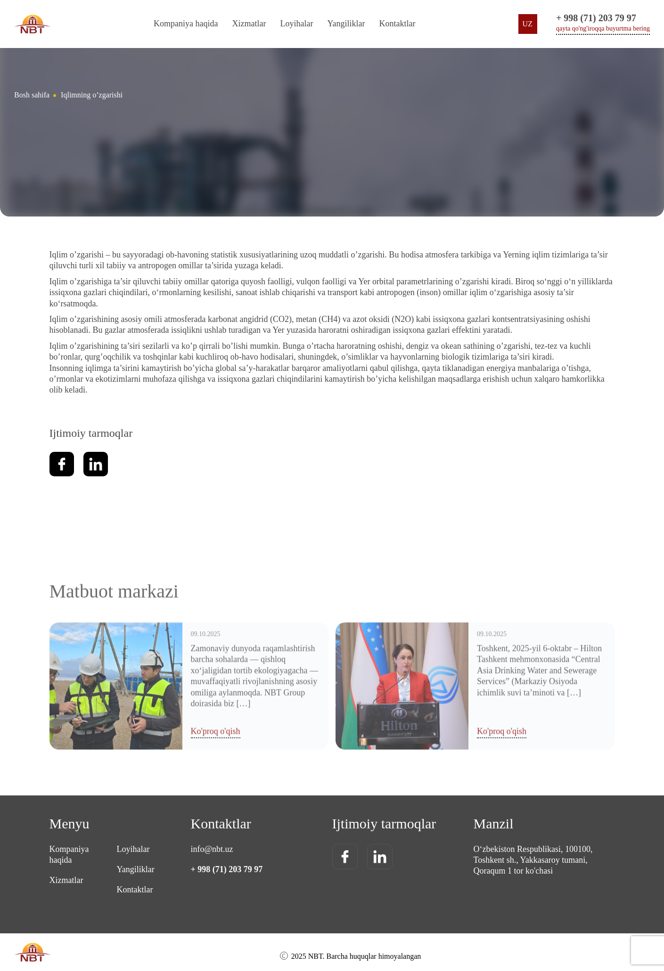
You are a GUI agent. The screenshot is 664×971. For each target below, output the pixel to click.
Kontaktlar (397, 23)
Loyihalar (296, 23)
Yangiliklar (346, 23)
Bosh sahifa (31, 95)
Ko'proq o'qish (215, 799)
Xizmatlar (249, 23)
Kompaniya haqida (186, 23)
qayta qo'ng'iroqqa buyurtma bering (603, 28)
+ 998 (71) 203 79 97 (596, 18)
